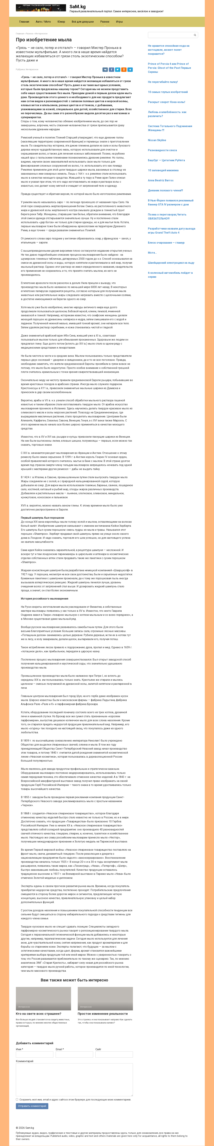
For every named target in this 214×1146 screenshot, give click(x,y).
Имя (19, 1049)
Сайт (98, 1049)
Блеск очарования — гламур (166, 242)
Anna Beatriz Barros (161, 180)
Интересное (32, 69)
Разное (104, 21)
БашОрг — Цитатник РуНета (166, 160)
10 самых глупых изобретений (168, 92)
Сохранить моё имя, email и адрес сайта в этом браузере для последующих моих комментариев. (75, 1099)
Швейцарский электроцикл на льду (171, 262)
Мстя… (152, 252)
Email (60, 1049)
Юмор (61, 21)
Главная (24, 21)
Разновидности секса (162, 150)
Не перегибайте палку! (163, 82)
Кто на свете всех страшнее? (38, 1014)
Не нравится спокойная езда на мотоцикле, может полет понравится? (168, 49)
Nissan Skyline (157, 140)
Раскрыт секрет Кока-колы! (166, 102)
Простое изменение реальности (103, 1014)
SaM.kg (78, 6)
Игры (119, 21)
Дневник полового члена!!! (165, 190)
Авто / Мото (43, 21)
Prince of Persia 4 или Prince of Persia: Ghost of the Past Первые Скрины (169, 67)
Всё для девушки (83, 21)
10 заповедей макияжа (163, 170)
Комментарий (24, 1061)
